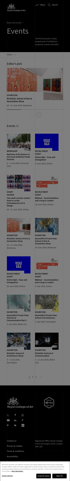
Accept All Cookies (44, 478)
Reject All (59, 478)
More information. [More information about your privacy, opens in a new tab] (17, 474)
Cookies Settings (7, 478)
